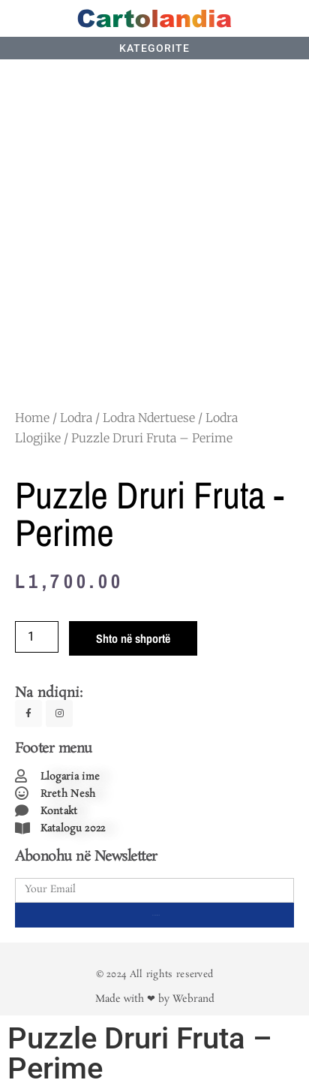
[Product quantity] (36, 637)
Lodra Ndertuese (149, 417)
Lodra (76, 417)
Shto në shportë (133, 638)
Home (32, 417)
